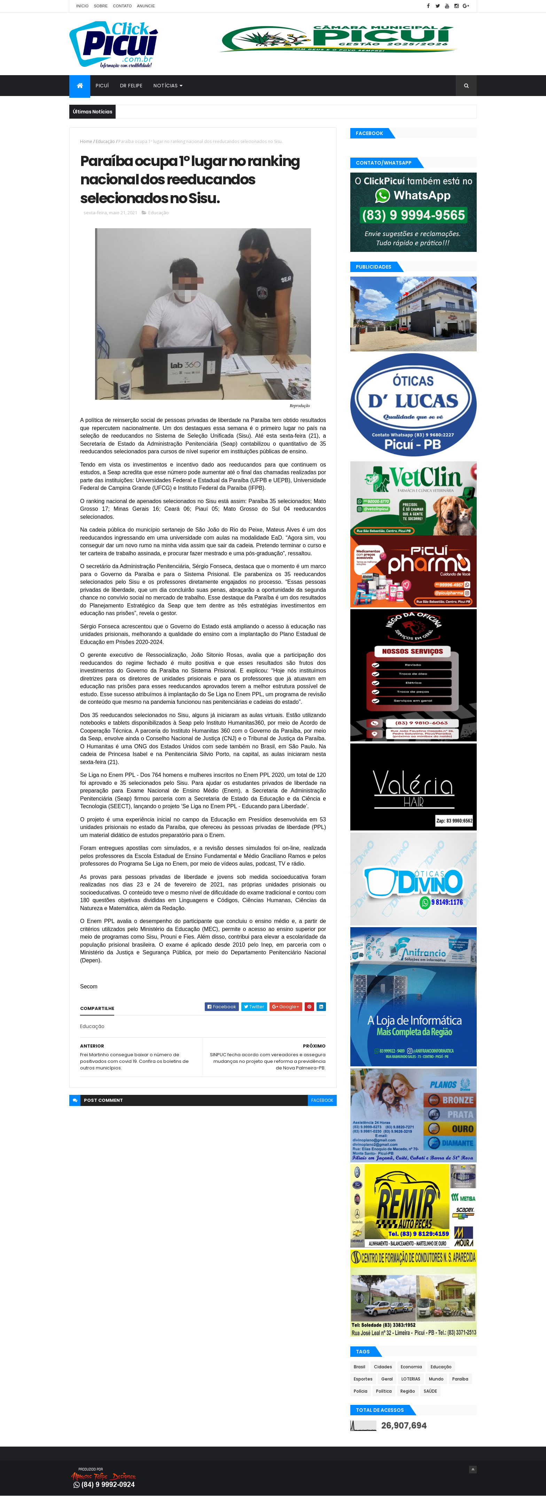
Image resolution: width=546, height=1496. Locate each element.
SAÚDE (430, 1391)
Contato (122, 6)
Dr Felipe (131, 85)
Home (86, 141)
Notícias (166, 85)
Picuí (102, 85)
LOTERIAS (410, 1379)
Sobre (101, 6)
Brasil (359, 1367)
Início (82, 6)
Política (384, 1391)
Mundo (436, 1379)
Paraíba (460, 1379)
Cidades (383, 1367)
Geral (387, 1379)
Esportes (363, 1379)
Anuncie (146, 6)
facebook (322, 1100)
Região (407, 1391)
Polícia (360, 1391)
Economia (411, 1367)
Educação (105, 141)
